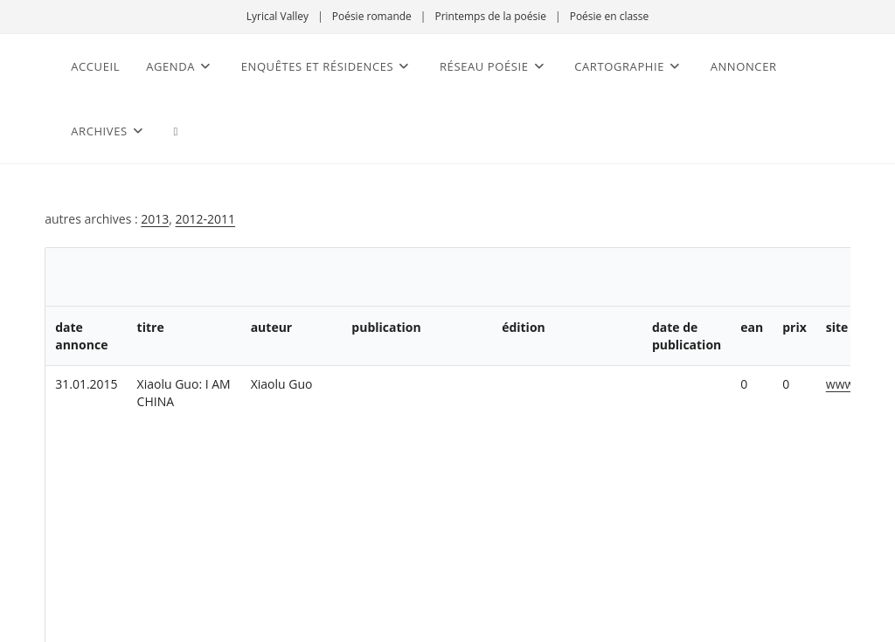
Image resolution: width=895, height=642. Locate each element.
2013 (155, 219)
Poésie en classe (609, 16)
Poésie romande (372, 16)
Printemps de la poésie (490, 16)
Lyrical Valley (277, 16)
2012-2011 (206, 219)
